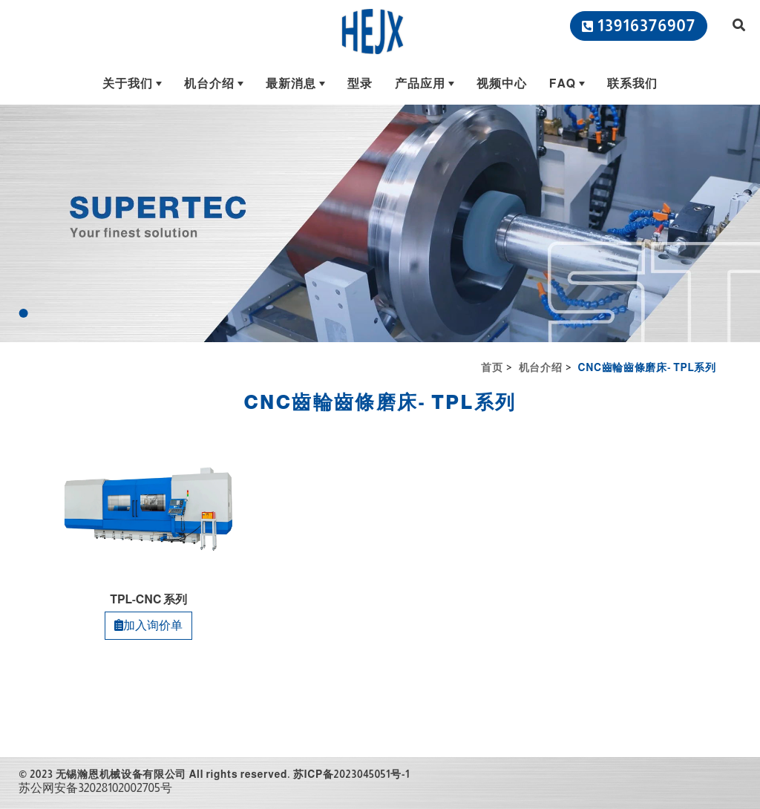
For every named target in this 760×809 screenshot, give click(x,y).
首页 (491, 367)
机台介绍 (541, 367)
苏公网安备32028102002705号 (95, 788)
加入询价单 (148, 625)
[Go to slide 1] (23, 313)
